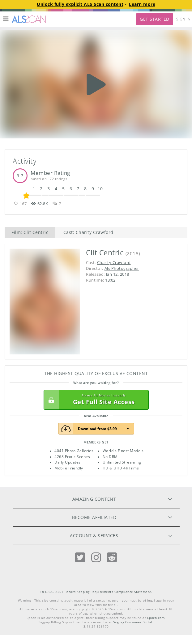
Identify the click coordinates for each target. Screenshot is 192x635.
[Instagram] (96, 557)
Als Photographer (122, 268)
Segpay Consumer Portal (132, 622)
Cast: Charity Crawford (88, 232)
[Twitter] (80, 557)
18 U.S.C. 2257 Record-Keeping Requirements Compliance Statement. (96, 592)
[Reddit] (112, 557)
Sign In (183, 19)
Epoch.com (156, 618)
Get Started (154, 19)
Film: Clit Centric (29, 232)
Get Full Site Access (94, 399)
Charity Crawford (114, 262)
